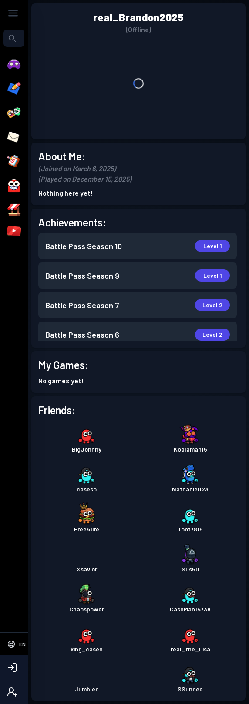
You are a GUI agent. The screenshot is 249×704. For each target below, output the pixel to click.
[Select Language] (16, 644)
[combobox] (13, 38)
